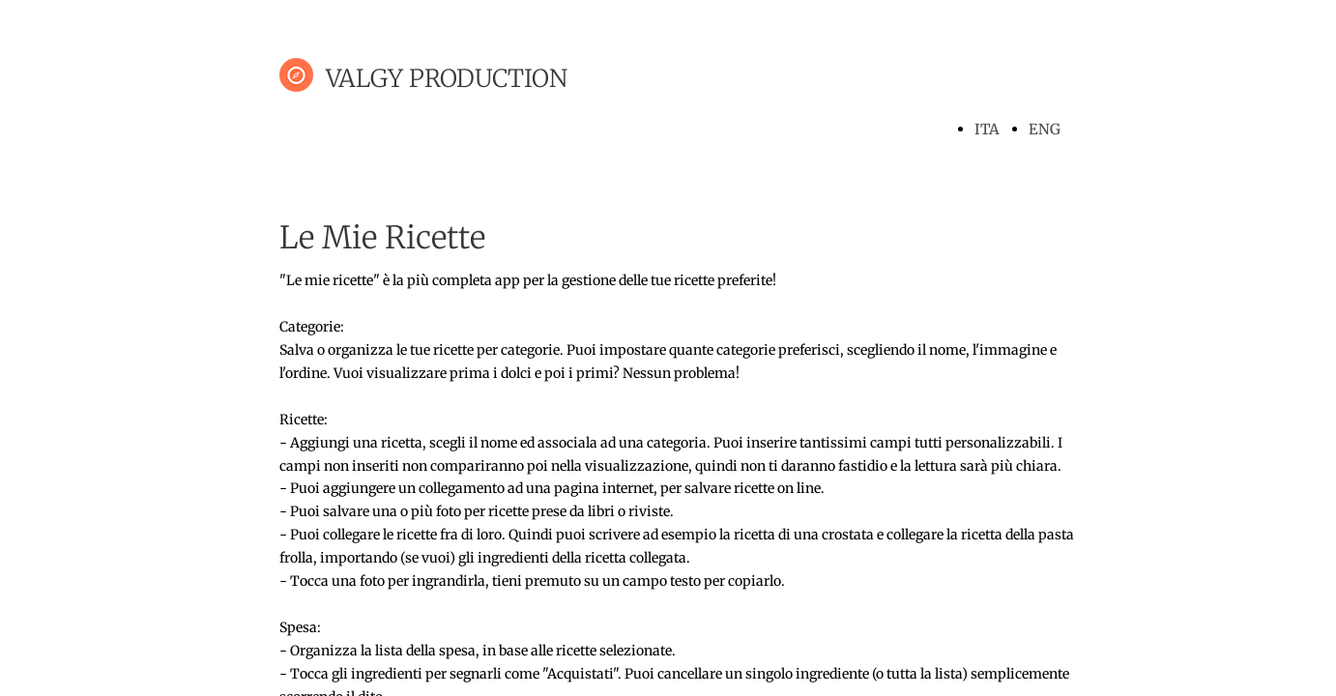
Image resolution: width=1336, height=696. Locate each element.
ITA (987, 129)
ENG (1044, 129)
